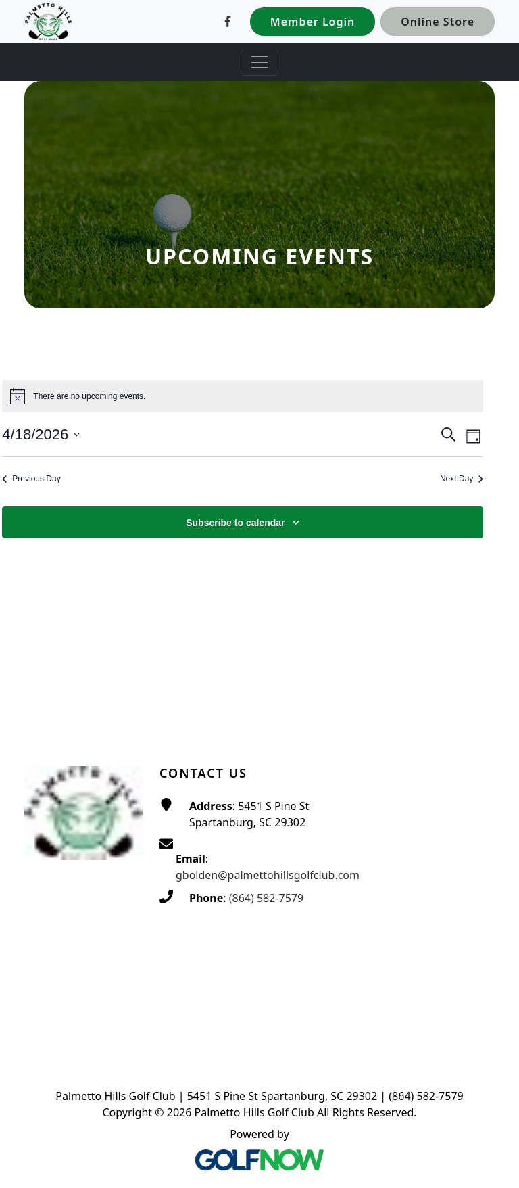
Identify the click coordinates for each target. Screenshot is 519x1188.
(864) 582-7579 (266, 897)
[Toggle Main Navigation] (259, 62)
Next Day (461, 478)
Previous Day (31, 478)
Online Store (437, 21)
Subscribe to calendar (235, 522)
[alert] (242, 396)
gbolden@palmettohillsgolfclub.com (268, 875)
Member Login (312, 21)
